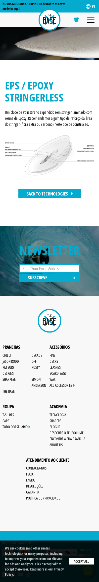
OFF (34, 361)
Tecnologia (58, 414)
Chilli (6, 355)
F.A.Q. (30, 474)
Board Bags (58, 373)
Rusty (36, 367)
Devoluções (34, 486)
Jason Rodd (10, 361)
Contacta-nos (36, 468)
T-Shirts (8, 414)
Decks (54, 361)
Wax (52, 379)
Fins (52, 355)
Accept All (81, 561)
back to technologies (49, 194)
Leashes (55, 367)
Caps (5, 420)
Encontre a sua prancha (67, 438)
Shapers (55, 420)
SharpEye (9, 379)
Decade (37, 355)
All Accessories (62, 385)
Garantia (32, 492)
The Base (8, 391)
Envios (30, 480)
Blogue (55, 426)
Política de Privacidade (43, 498)
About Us (56, 444)
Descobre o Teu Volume (67, 432)
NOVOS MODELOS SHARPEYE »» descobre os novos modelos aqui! (33, 6)
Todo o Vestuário (16, 426)
